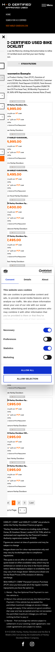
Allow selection (27, 378)
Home (8, 14)
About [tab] (45, 279)
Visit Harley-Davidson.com (17, 26)
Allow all (27, 370)
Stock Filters (28, 64)
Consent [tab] (9, 279)
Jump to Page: (10, 510)
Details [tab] (27, 279)
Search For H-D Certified (16, 20)
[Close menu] (3, 37)
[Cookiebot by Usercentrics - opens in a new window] (39, 271)
